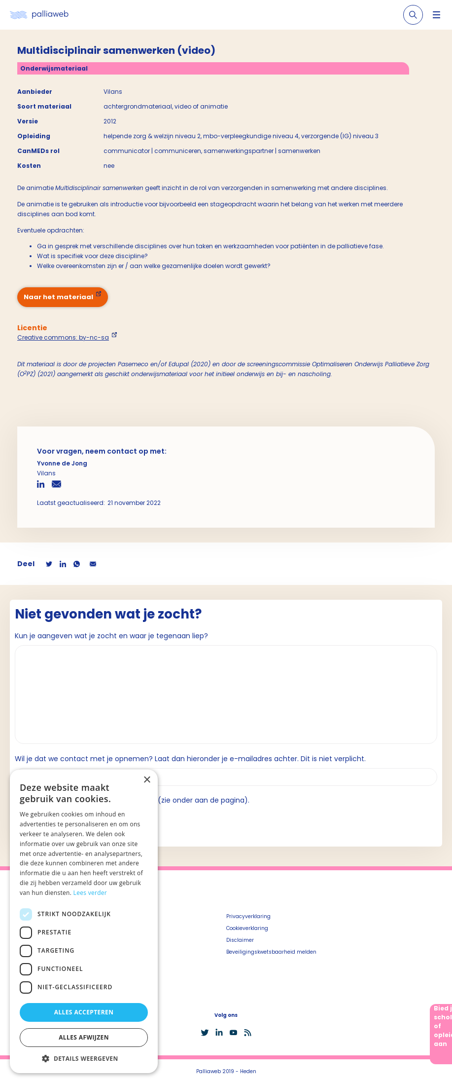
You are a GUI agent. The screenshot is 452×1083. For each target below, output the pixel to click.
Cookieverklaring (247, 928)
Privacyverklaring (248, 916)
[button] (84, 1058)
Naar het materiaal (58, 297)
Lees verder (90, 893)
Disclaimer (240, 940)
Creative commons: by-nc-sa (63, 337)
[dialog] (84, 921)
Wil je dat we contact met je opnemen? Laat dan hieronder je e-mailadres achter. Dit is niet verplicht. (190, 759)
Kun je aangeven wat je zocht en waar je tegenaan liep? (111, 636)
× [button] (146, 780)
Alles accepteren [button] (84, 1012)
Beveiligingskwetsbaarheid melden (271, 952)
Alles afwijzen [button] (84, 1037)
